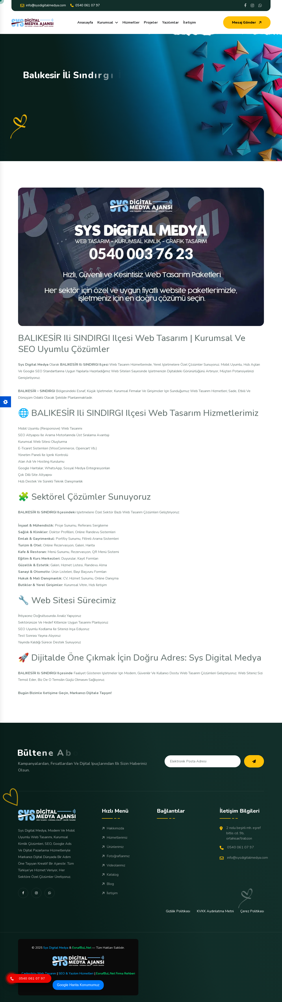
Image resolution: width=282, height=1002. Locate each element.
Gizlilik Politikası (178, 911)
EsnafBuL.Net (81, 948)
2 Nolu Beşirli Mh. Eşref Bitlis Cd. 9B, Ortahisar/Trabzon (240, 833)
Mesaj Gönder (247, 22)
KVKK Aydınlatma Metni (215, 911)
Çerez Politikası (252, 911)
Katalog (110, 874)
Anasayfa (85, 22)
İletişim (189, 22)
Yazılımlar (170, 22)
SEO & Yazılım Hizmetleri (76, 973)
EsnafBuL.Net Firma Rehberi (115, 973)
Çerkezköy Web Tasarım (39, 973)
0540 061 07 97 (85, 5)
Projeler (151, 22)
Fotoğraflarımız (116, 856)
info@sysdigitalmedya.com (43, 5)
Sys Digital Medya (55, 948)
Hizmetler (130, 22)
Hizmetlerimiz (114, 837)
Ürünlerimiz (113, 846)
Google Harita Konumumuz (78, 985)
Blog (108, 883)
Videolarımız (113, 865)
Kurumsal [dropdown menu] (105, 22)
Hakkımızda (113, 828)
